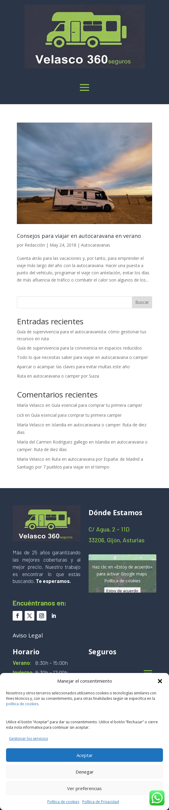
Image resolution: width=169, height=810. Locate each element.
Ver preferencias (84, 788)
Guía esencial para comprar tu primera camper (97, 405)
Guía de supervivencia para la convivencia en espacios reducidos (79, 348)
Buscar (142, 302)
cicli (20, 415)
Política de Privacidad (100, 801)
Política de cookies (63, 801)
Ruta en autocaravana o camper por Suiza (58, 376)
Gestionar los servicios (28, 738)
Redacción (35, 245)
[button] (160, 681)
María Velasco (30, 405)
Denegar (85, 772)
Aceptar (85, 755)
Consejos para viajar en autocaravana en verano (79, 235)
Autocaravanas (95, 245)
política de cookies (22, 703)
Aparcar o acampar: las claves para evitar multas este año (73, 366)
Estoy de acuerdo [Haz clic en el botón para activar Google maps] (122, 590)
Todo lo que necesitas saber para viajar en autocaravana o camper (82, 357)
